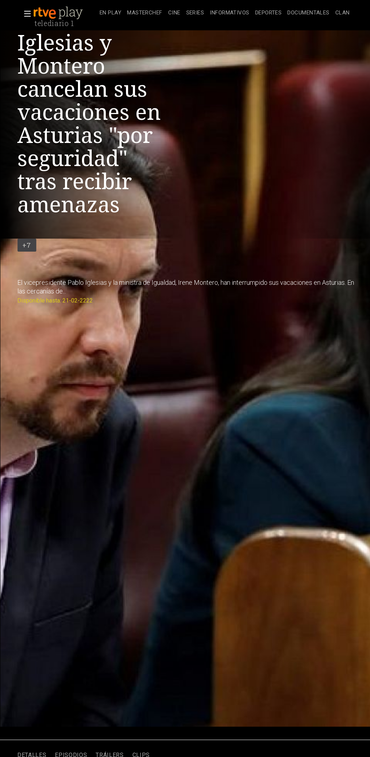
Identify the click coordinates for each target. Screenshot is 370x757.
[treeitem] (110, 13)
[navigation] (225, 13)
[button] (25, 14)
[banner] (65, 13)
